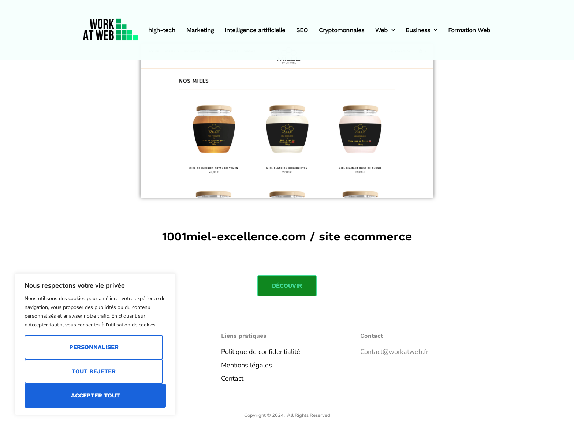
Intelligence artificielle (255, 30)
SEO (302, 30)
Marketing (200, 30)
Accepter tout (95, 395)
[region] (95, 344)
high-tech (161, 30)
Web (385, 30)
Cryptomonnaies (341, 30)
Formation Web (469, 30)
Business (421, 30)
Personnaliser (94, 347)
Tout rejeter (94, 371)
